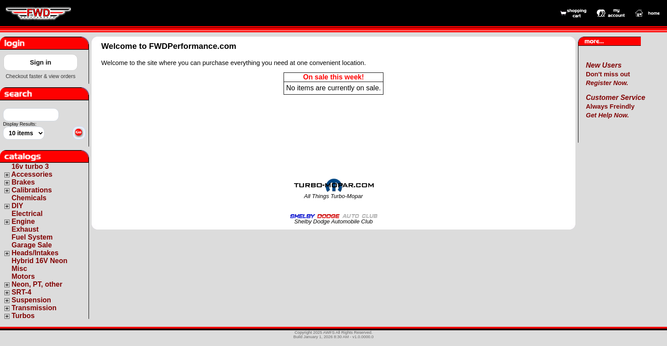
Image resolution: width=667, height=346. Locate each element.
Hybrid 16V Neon (39, 260)
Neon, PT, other (36, 284)
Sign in (40, 62)
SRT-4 (21, 292)
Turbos (22, 315)
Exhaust (24, 229)
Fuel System (31, 237)
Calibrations (31, 190)
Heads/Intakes (34, 253)
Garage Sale (31, 245)
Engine (22, 221)
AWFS (329, 332)
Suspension (31, 300)
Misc (19, 268)
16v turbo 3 (29, 166)
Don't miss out (608, 74)
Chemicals (28, 198)
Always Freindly (615, 106)
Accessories (31, 174)
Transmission (33, 308)
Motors (22, 276)
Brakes (22, 182)
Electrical (26, 213)
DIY (17, 205)
